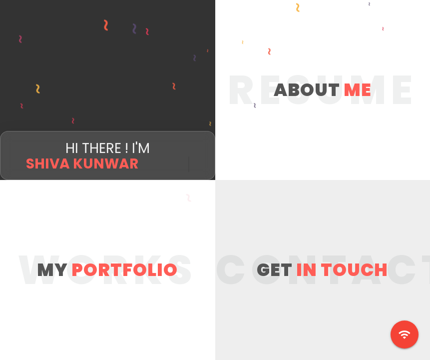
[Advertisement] (215, 70)
